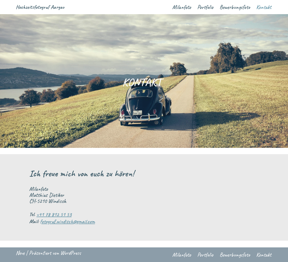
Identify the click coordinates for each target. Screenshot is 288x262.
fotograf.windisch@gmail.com (67, 221)
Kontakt (263, 7)
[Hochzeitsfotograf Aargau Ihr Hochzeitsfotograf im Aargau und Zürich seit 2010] (40, 7)
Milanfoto (181, 7)
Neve (20, 253)
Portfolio (205, 7)
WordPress (70, 253)
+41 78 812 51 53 (54, 214)
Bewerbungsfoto (235, 7)
